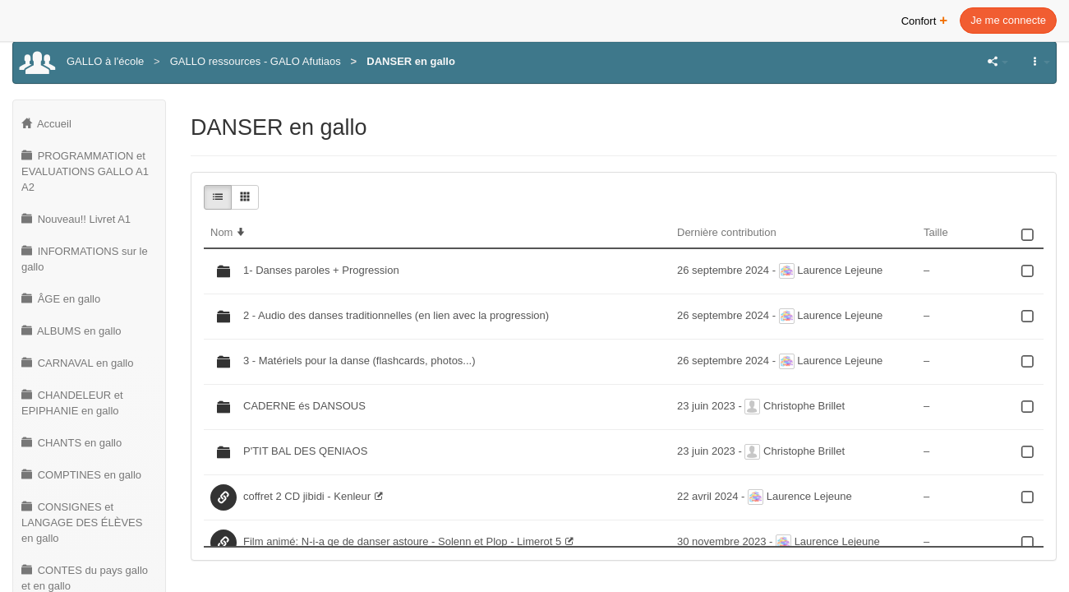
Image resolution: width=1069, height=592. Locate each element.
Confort (924, 19)
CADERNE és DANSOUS (304, 406)
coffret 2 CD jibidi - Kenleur (307, 496)
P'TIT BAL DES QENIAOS (305, 451)
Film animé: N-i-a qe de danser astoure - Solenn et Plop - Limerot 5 (402, 541)
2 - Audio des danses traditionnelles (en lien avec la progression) (396, 315)
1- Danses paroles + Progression (321, 270)
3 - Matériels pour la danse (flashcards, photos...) (359, 360)
